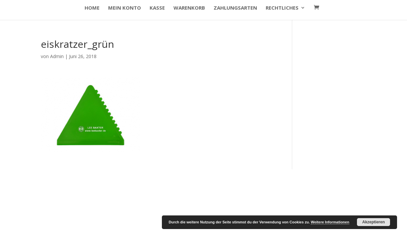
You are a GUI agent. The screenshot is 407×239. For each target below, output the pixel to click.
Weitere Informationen (330, 222)
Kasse (157, 8)
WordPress (153, 178)
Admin (57, 56)
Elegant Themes (88, 178)
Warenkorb (189, 8)
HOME (92, 8)
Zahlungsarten (235, 8)
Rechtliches (282, 8)
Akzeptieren (373, 222)
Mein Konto (124, 8)
